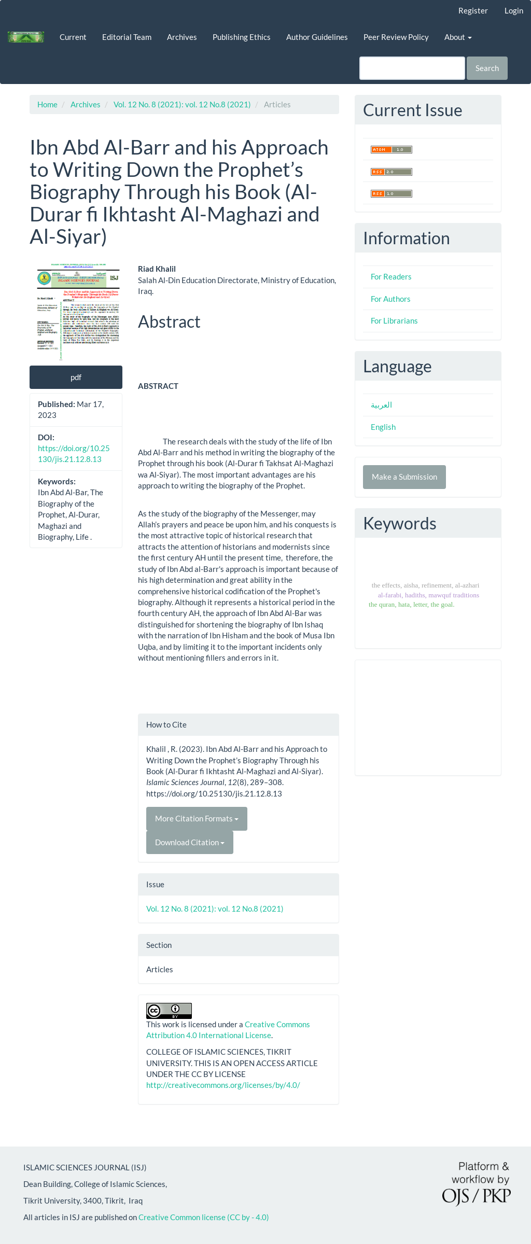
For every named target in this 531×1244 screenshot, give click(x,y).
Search (487, 68)
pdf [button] (76, 377)
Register (473, 10)
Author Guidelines (317, 36)
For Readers (391, 276)
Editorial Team (126, 36)
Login (514, 10)
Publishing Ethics (242, 36)
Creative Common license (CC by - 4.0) (203, 1217)
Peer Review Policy (396, 36)
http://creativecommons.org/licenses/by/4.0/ (223, 1084)
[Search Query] (412, 68)
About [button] (458, 36)
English (383, 426)
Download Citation (190, 842)
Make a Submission (404, 476)
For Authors (391, 298)
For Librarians (394, 320)
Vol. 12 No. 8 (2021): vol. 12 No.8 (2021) (182, 104)
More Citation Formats (197, 818)
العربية (381, 404)
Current (73, 36)
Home (47, 104)
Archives (182, 36)
